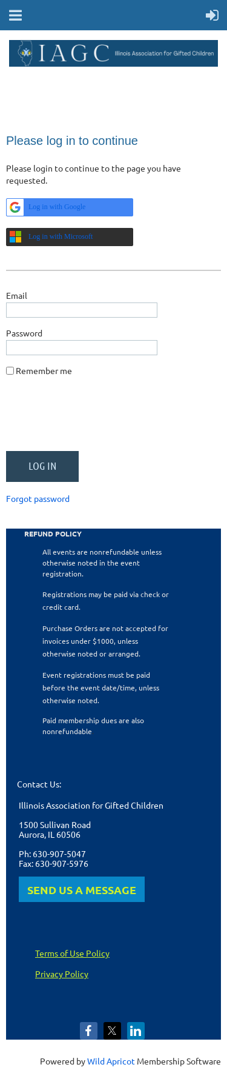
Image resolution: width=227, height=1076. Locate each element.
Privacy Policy (61, 973)
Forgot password (38, 498)
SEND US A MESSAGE (81, 890)
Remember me (44, 370)
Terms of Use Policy (72, 952)
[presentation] (98, 418)
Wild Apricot (111, 1060)
